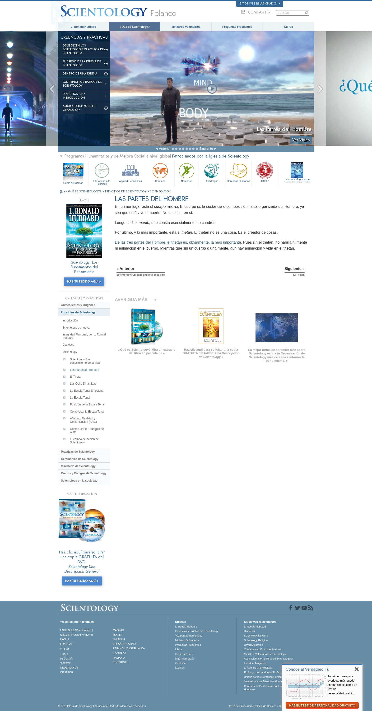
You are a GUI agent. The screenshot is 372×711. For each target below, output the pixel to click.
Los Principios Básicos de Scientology (82, 84)
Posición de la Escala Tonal (87, 404)
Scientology (69, 351)
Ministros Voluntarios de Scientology (265, 654)
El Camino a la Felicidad (102, 173)
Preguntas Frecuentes (237, 26)
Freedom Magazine (297, 180)
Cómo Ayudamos (73, 182)
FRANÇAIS (67, 643)
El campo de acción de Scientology (84, 440)
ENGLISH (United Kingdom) (76, 634)
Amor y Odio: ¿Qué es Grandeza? (79, 108)
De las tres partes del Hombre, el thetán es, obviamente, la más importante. (178, 242)
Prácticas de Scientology (78, 451)
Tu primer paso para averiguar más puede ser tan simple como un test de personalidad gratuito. (342, 685)
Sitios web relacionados (260, 3)
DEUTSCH (66, 672)
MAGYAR (118, 630)
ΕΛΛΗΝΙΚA (119, 652)
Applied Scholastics (130, 172)
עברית (64, 649)
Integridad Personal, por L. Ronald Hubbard (84, 336)
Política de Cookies (265, 706)
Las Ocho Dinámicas (83, 383)
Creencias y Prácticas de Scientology (196, 631)
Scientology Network (256, 635)
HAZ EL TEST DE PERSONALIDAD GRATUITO (322, 705)
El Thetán (76, 376)
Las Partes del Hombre (84, 370)
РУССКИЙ (66, 658)
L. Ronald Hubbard (83, 26)
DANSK (64, 639)
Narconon (186, 172)
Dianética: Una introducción (74, 96)
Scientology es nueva (75, 327)
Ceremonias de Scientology (79, 459)
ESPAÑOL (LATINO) (125, 643)
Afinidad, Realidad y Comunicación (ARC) (83, 420)
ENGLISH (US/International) (76, 630)
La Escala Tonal (80, 397)
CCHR (265, 172)
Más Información (184, 658)
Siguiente (206, 148)
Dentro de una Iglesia (80, 73)
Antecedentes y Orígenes (78, 305)
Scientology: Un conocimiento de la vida (85, 361)
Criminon (160, 172)
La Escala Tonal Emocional (87, 390)
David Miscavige (253, 644)
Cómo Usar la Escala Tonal (87, 411)
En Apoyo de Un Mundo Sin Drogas (264, 672)
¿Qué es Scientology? (135, 26)
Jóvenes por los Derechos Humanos (265, 681)
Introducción (70, 320)
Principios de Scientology (78, 312)
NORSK (117, 634)
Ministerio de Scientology (78, 466)
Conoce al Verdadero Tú (307, 669)
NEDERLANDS (69, 667)
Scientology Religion (256, 640)
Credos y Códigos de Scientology (83, 473)
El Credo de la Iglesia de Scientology (82, 63)
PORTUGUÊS (121, 662)
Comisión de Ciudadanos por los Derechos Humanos (268, 688)
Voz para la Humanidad (188, 635)
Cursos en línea (184, 654)
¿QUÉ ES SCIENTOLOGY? (84, 191)
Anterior (165, 148)
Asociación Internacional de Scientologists (268, 658)
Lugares (180, 667)
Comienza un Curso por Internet (262, 649)
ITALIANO (119, 657)
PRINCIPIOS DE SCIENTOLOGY (126, 191)
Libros (288, 26)
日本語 (64, 654)
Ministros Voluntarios (186, 26)
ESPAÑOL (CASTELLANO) (129, 648)
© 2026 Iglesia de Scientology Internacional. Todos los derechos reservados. (102, 706)
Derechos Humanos (238, 172)
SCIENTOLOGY (160, 191)
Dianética (68, 344)
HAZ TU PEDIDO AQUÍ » (84, 281)
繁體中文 (65, 663)
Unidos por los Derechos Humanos (264, 676)
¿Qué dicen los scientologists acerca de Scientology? (83, 49)
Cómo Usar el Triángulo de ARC (87, 430)
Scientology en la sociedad (79, 480)
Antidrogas (212, 172)
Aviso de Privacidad (240, 706)
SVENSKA (119, 639)
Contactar (180, 663)
